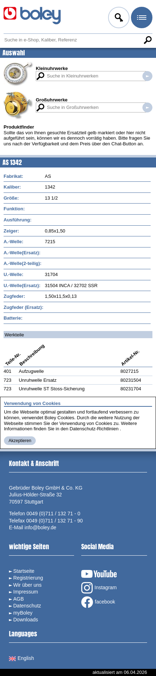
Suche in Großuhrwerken (147, 107)
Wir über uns (27, 585)
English (21, 658)
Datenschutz (27, 606)
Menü (141, 18)
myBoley (23, 613)
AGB (18, 599)
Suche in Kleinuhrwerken (147, 76)
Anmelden (118, 18)
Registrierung (28, 578)
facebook (98, 602)
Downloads (25, 619)
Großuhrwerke (52, 99)
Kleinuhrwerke (52, 68)
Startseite (23, 571)
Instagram (99, 588)
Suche (147, 40)
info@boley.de (41, 527)
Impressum (25, 592)
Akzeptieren (20, 440)
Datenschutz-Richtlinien (94, 428)
